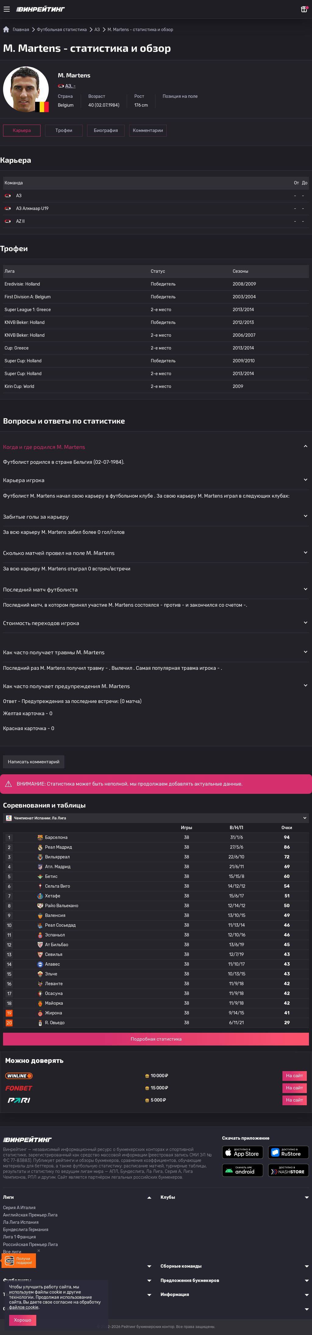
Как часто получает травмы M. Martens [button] (54, 652)
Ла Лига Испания (21, 1222)
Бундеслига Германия (25, 1229)
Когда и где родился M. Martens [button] (44, 446)
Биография (106, 130)
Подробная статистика (156, 1039)
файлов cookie (23, 1307)
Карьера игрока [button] (23, 480)
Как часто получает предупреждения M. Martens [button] (66, 686)
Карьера (22, 130)
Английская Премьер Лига (30, 1215)
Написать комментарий (33, 762)
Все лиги (12, 1252)
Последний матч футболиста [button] (40, 589)
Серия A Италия (19, 1207)
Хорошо (22, 1320)
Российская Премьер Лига (30, 1244)
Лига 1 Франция (19, 1237)
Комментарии (148, 130)
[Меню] (7, 9)
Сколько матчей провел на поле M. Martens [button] (59, 552)
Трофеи (63, 130)
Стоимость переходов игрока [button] (41, 623)
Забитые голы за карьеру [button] (36, 516)
